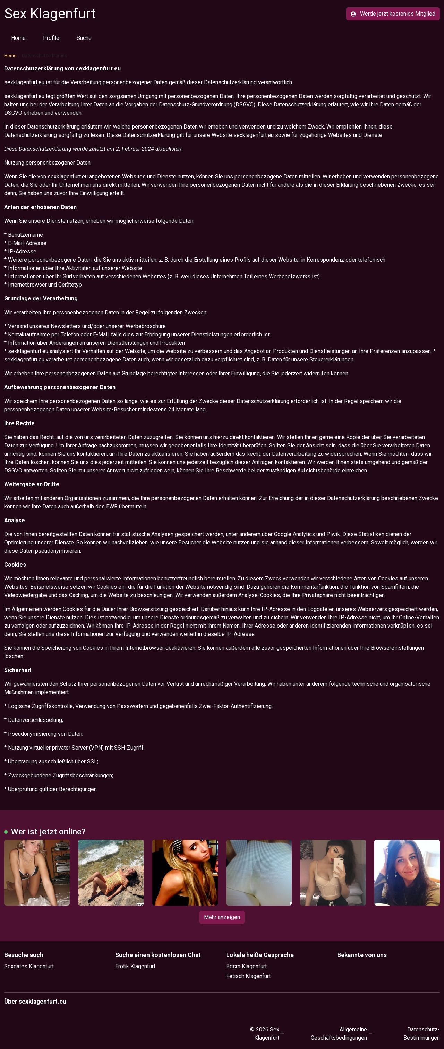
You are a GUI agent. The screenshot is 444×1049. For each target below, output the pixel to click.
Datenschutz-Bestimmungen (421, 1033)
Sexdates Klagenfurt (29, 966)
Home (18, 38)
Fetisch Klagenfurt (248, 976)
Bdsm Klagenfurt (246, 966)
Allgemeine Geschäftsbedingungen (339, 1033)
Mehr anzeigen (222, 917)
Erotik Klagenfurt (135, 966)
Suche (84, 38)
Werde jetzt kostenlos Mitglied (393, 13)
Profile (51, 38)
